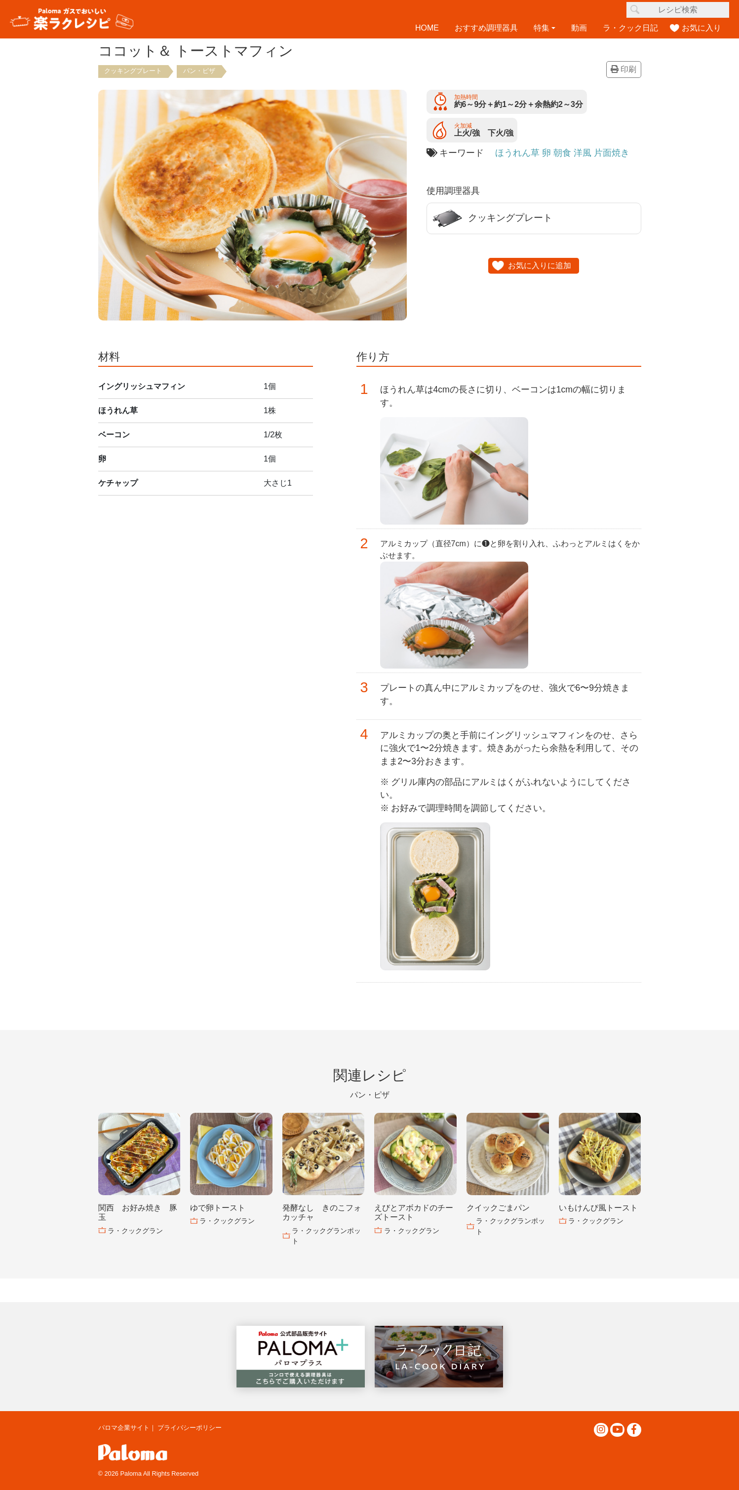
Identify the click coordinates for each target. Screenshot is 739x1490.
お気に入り (701, 28)
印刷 (623, 69)
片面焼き (611, 153)
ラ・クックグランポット (326, 1236)
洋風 (582, 153)
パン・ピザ (199, 70)
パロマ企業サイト (124, 1427)
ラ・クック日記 (630, 28)
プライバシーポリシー (189, 1427)
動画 (579, 28)
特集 (541, 28)
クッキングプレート (133, 70)
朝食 (562, 153)
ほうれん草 (517, 153)
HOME (427, 28)
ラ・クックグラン (135, 1231)
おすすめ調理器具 (486, 28)
